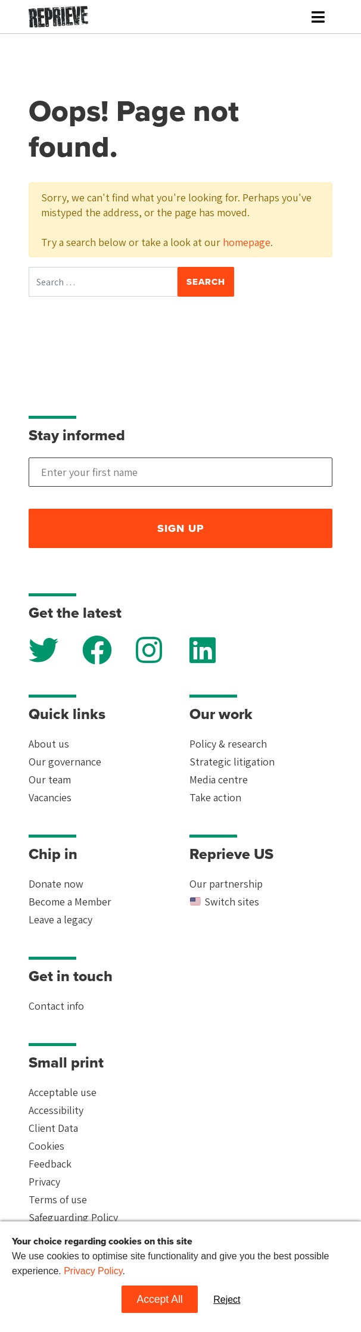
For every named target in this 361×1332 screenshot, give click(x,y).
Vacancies (50, 797)
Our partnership (226, 884)
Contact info (56, 1006)
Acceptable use (63, 1092)
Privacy (44, 1181)
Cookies (46, 1146)
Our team (50, 779)
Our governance (65, 761)
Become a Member (70, 901)
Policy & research (228, 744)
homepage (246, 242)
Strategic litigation (232, 761)
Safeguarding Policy (73, 1217)
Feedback (50, 1164)
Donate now (56, 884)
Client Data (53, 1128)
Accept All (159, 1299)
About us (49, 744)
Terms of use (58, 1199)
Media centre (218, 779)
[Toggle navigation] (318, 17)
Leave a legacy (60, 919)
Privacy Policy (93, 1271)
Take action (215, 797)
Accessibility (56, 1110)
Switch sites (224, 901)
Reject (226, 1299)
